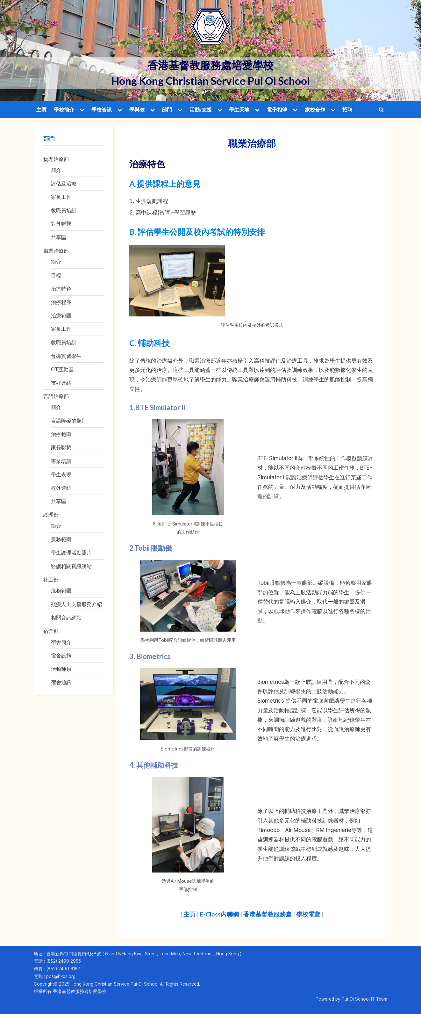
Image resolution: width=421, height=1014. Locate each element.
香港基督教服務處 (267, 914)
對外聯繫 (61, 224)
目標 (56, 275)
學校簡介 (64, 109)
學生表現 (61, 474)
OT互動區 (62, 369)
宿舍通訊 (61, 682)
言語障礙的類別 (69, 420)
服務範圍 (61, 539)
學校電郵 (308, 914)
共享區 (58, 237)
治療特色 (61, 289)
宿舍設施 (61, 655)
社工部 (51, 579)
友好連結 (61, 383)
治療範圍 (61, 315)
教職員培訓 (63, 210)
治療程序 (61, 302)
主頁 (41, 109)
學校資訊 (101, 109)
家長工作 (61, 197)
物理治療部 (56, 159)
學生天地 (239, 109)
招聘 (347, 109)
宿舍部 (51, 631)
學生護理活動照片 (71, 552)
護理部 (51, 514)
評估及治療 (63, 183)
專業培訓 (61, 461)
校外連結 (61, 488)
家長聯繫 (61, 447)
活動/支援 (200, 109)
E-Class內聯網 (219, 914)
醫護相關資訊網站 (71, 566)
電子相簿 (277, 109)
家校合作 (315, 109)
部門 (167, 109)
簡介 (56, 170)
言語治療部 (56, 396)
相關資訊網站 (66, 617)
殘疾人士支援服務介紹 (76, 604)
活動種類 (61, 669)
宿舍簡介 (61, 642)
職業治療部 (56, 251)
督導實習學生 (66, 356)
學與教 (137, 109)
